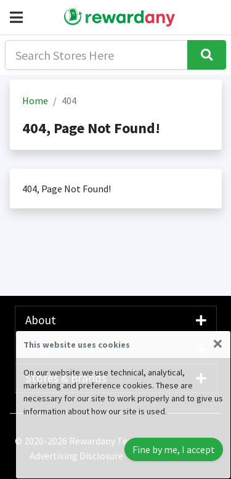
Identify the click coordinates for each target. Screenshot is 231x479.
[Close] (218, 343)
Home (35, 100)
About (115, 320)
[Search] (96, 55)
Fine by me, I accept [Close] (173, 449)
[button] (19, 17)
